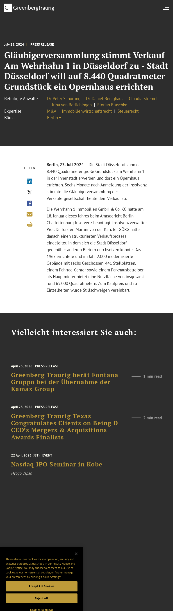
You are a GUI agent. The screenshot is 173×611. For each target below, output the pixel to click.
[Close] (76, 559)
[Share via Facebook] (29, 203)
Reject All (41, 604)
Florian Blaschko (112, 104)
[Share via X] (29, 192)
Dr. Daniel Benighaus (104, 98)
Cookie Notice (14, 573)
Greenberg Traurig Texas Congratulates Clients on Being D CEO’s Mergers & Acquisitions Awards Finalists (64, 430)
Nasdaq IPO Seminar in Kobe (57, 466)
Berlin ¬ (54, 117)
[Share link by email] (29, 214)
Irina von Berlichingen (72, 104)
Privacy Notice (61, 569)
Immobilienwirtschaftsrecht (87, 111)
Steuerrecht (128, 111)
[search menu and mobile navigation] (167, 7)
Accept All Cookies (42, 592)
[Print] (29, 224)
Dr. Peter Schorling (63, 98)
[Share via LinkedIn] (29, 181)
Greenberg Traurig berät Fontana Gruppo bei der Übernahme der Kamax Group (64, 385)
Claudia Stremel (143, 98)
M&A (51, 111)
